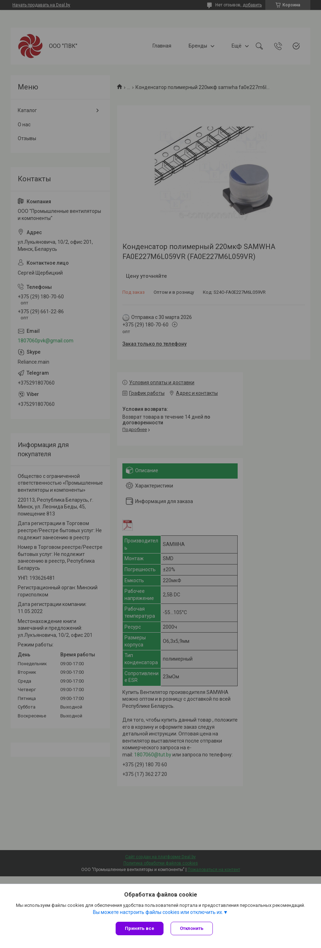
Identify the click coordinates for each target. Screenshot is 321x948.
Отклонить (192, 928)
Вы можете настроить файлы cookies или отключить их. (158, 912)
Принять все (139, 928)
